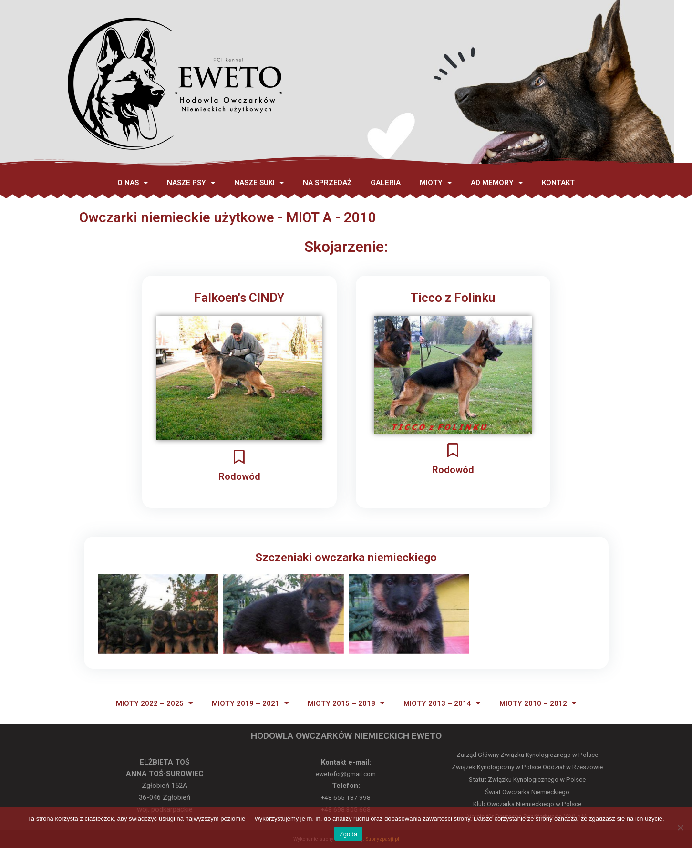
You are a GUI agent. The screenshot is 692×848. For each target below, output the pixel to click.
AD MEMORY (497, 183)
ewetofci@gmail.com (345, 773)
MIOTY (436, 183)
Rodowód (239, 475)
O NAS (132, 183)
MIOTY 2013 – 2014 (441, 703)
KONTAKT (558, 182)
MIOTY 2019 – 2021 (250, 703)
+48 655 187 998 (346, 797)
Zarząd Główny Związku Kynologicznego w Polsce (527, 754)
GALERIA (386, 182)
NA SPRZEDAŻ (327, 182)
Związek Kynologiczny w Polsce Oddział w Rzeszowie (527, 767)
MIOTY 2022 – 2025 (154, 703)
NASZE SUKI (259, 183)
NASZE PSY (191, 183)
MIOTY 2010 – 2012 (537, 703)
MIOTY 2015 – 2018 (346, 703)
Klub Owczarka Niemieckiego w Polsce (527, 803)
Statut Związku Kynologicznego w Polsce (527, 779)
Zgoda (348, 834)
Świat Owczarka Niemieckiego (527, 792)
